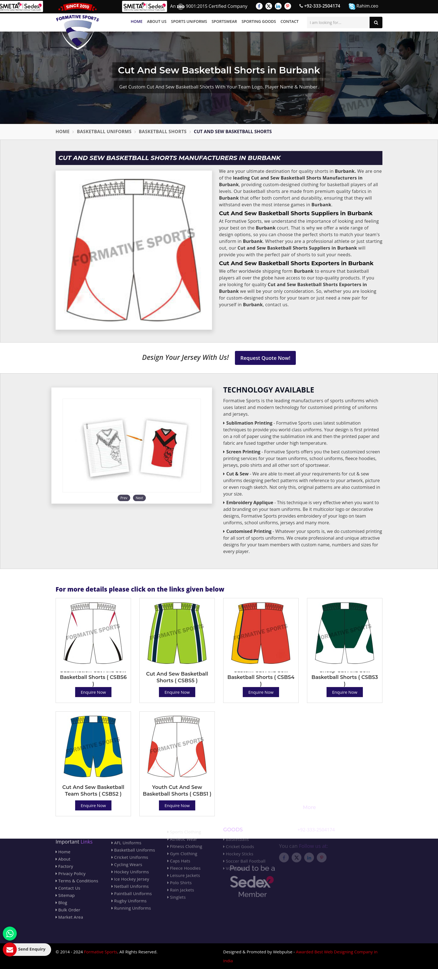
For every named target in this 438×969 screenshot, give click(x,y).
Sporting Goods (259, 21)
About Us (156, 21)
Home (136, 21)
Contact (289, 21)
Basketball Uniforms (104, 131)
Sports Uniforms (189, 21)
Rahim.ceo (363, 6)
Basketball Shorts (163, 131)
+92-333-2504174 (319, 6)
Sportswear (224, 21)
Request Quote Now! (266, 358)
